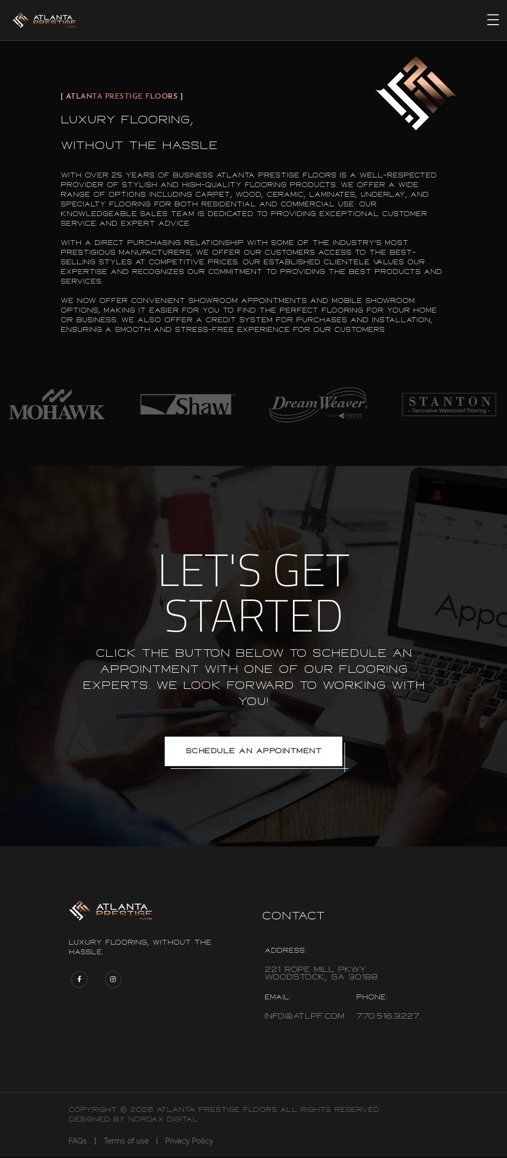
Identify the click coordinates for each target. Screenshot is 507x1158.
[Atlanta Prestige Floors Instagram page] (113, 980)
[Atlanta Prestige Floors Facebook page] (79, 980)
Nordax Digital (163, 1120)
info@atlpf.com (304, 1017)
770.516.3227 (388, 1017)
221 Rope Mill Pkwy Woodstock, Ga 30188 (321, 974)
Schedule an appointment (254, 751)
